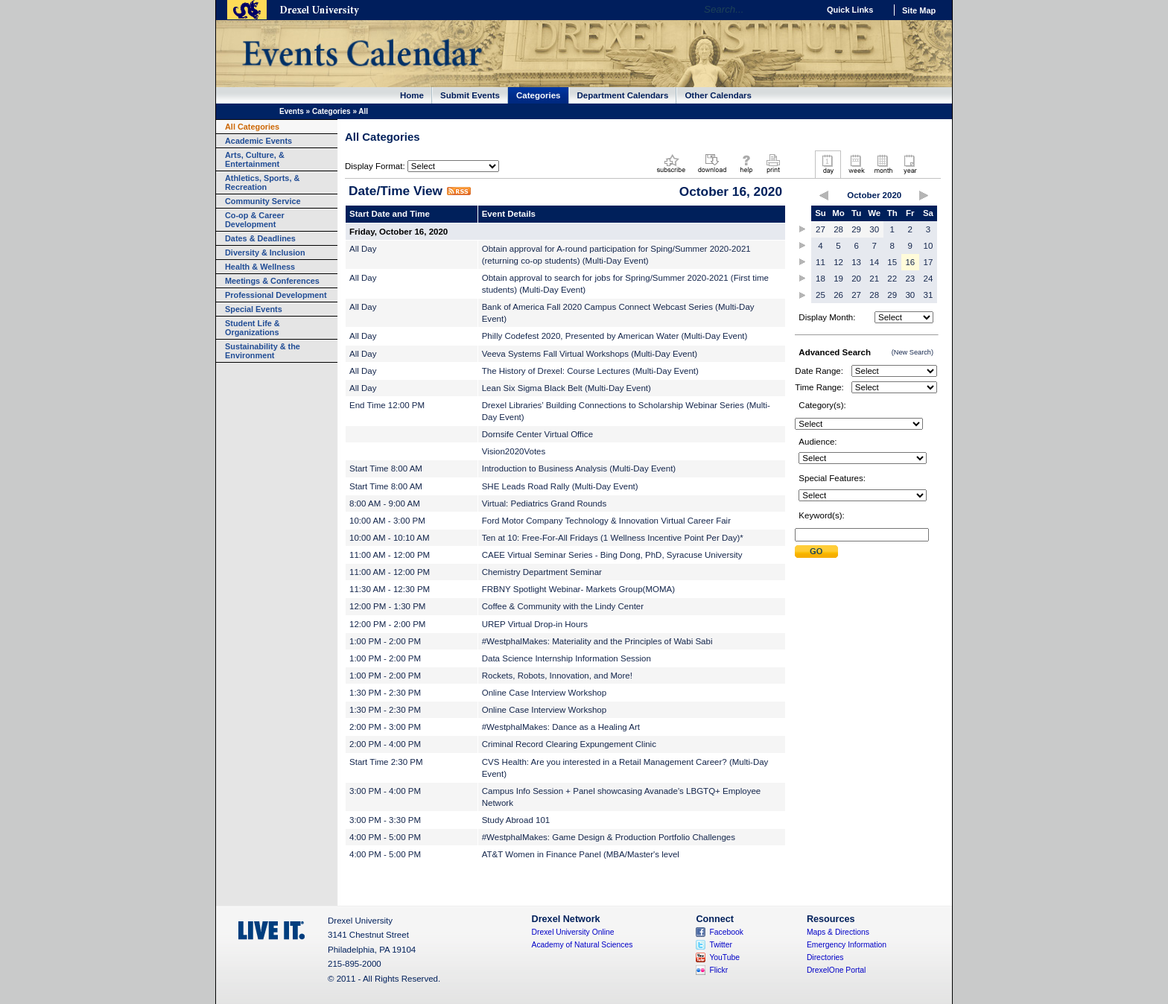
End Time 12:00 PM (387, 405)
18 (820, 278)
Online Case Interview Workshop (544, 692)
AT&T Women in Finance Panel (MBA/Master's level (580, 854)
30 (874, 229)
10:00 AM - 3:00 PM (387, 520)
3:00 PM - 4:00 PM (385, 791)
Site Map (919, 10)
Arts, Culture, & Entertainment (255, 159)
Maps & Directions (838, 932)
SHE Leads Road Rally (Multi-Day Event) (560, 486)
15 (892, 262)
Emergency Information (846, 945)
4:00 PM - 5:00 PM (385, 837)
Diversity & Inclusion (265, 252)
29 (856, 229)
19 (838, 278)
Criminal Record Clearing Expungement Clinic (569, 744)
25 (820, 294)
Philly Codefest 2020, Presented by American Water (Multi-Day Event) (615, 335)
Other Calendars (718, 95)
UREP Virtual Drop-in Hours (535, 624)
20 (856, 278)
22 (892, 278)
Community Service (263, 201)
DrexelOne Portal (836, 970)
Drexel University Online (573, 932)
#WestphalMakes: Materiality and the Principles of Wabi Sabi (597, 641)
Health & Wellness (260, 266)
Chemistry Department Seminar (542, 572)
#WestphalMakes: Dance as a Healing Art (561, 726)
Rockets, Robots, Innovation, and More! (557, 675)
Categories (538, 95)
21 (874, 278)
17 (928, 262)
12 (838, 262)
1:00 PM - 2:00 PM (385, 641)
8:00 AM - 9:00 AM (384, 503)
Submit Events (470, 95)
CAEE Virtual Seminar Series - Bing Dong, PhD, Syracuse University (612, 554)
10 (928, 245)
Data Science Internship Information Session (566, 658)
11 (820, 262)
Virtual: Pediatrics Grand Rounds (544, 503)
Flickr (718, 970)
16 (910, 262)
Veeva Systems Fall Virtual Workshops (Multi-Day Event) (589, 353)
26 (838, 294)
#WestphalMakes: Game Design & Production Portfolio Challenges (608, 837)
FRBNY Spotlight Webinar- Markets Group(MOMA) (578, 589)
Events (291, 111)
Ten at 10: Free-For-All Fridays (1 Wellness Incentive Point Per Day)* (612, 537)
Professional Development (276, 294)
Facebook (726, 932)
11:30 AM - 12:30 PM (389, 589)
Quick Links (850, 9)
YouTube (724, 957)
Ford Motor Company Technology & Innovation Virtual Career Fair (606, 520)
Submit (816, 551)
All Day (362, 248)
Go (803, 9)
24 (928, 278)
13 (856, 262)
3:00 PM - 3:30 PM (385, 820)
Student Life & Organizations (252, 328)
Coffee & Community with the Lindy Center (563, 606)
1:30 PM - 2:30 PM (385, 692)
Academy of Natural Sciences (582, 945)
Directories (825, 957)
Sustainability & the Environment (262, 351)
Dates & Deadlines (260, 238)
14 (874, 262)
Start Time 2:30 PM (386, 761)
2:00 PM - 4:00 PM (385, 744)
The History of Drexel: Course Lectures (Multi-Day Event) (590, 370)
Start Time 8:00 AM (385, 468)
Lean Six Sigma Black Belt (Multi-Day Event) (566, 388)
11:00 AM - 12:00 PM (389, 554)
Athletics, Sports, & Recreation (262, 182)
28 (838, 229)
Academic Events (258, 140)
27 (820, 229)
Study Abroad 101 (516, 820)
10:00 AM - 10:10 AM (389, 537)
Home (412, 95)
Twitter (720, 945)
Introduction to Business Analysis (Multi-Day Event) (579, 468)
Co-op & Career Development (255, 220)
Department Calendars (623, 95)
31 (928, 294)
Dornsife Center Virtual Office (537, 434)
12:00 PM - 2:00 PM (387, 624)
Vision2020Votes (514, 451)
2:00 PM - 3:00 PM (385, 726)
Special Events (253, 309)
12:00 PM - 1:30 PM (387, 606)
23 (910, 278)
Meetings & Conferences (272, 280)
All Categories (252, 126)
